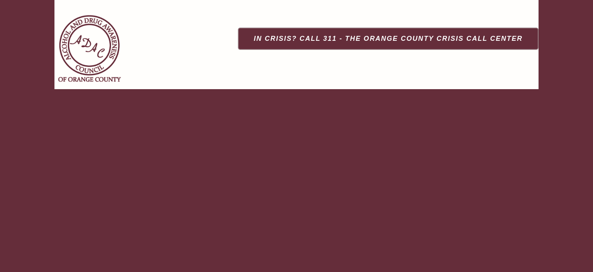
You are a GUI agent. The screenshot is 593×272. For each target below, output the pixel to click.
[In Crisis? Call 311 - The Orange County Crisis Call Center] (388, 39)
